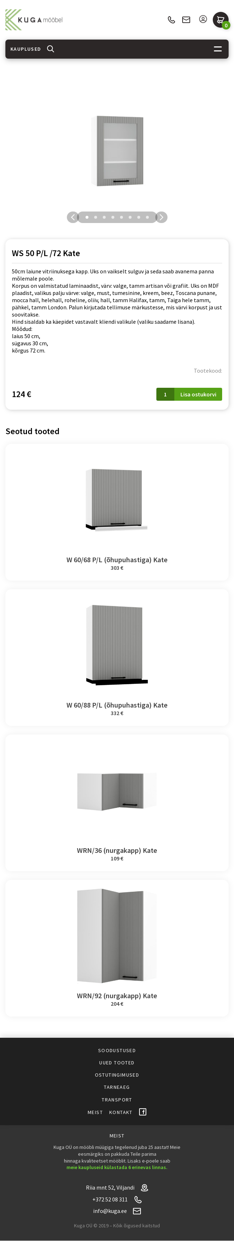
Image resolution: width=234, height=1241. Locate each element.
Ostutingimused (117, 1075)
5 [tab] (121, 217)
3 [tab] (104, 217)
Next (161, 217)
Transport (117, 1099)
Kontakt (121, 1112)
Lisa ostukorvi (198, 394)
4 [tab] (112, 217)
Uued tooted (116, 1062)
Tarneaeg (117, 1087)
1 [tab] (87, 217)
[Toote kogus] (165, 394)
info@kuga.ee (186, 20)
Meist (95, 1112)
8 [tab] (147, 217)
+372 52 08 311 (171, 20)
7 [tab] (138, 217)
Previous (73, 217)
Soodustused (117, 1050)
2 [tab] (95, 217)
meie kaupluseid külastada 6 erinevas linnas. (117, 1167)
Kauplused (25, 49)
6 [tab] (130, 217)
